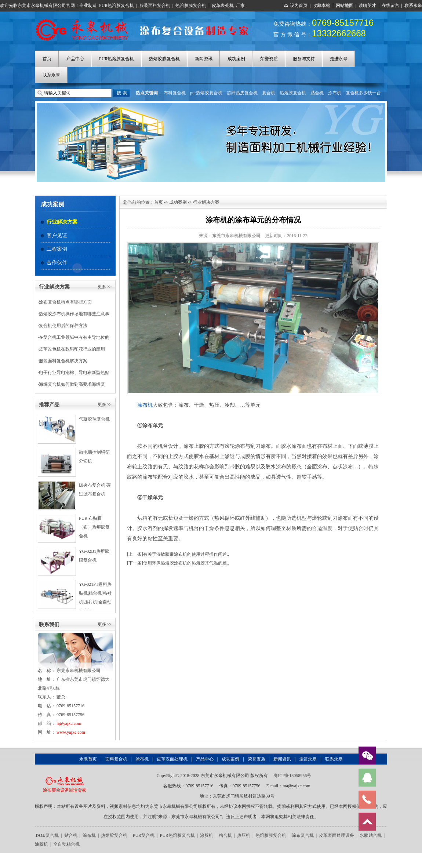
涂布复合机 (303, 835)
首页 (47, 58)
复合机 (268, 92)
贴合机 (317, 92)
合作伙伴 (57, 262)
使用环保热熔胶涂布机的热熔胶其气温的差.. (186, 563)
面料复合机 (116, 759)
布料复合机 (175, 92)
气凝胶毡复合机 (94, 419)
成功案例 (236, 58)
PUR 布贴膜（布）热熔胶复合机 (94, 527)
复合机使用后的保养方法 (63, 325)
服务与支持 (304, 58)
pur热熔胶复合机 (206, 92)
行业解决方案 (62, 222)
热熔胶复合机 (293, 92)
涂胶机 (206, 835)
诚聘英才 (367, 5)
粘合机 (225, 835)
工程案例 (57, 249)
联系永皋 (413, 5)
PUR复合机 (143, 835)
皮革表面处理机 (172, 759)
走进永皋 (339, 58)
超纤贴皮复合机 (242, 92)
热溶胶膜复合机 (190, 5)
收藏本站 (321, 5)
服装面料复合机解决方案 (63, 360)
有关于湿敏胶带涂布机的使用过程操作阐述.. (186, 554)
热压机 (243, 835)
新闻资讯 (203, 58)
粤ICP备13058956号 (293, 775)
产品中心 (75, 58)
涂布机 (334, 92)
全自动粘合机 (66, 844)
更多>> (105, 286)
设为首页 (299, 5)
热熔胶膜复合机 (164, 58)
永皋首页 (88, 759)
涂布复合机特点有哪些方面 (65, 302)
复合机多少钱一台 (363, 92)
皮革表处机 (223, 5)
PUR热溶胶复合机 (116, 5)
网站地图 (344, 5)
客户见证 (57, 235)
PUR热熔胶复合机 (116, 58)
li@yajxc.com (69, 723)
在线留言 (390, 5)
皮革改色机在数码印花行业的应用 (72, 349)
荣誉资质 (269, 58)
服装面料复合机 (154, 5)
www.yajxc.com (71, 732)
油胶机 (41, 844)
